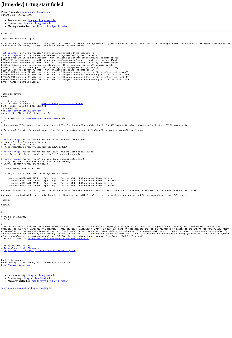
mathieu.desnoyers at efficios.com (62, 117)
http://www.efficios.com (15, 311)
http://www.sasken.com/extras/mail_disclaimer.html (58, 279)
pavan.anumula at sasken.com (35, 12)
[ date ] (34, 26)
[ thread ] (43, 26)
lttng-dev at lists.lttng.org (23, 126)
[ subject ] (53, 26)
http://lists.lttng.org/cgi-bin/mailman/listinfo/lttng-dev (40, 294)
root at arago (9, 57)
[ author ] (64, 26)
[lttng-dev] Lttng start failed (42, 20)
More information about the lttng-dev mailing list (26, 335)
